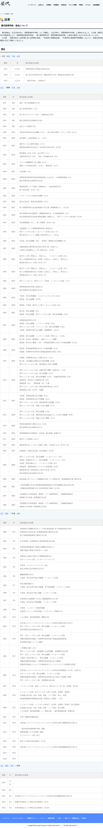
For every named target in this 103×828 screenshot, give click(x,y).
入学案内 (48, 5)
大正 (2, 87)
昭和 (8, 56)
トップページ (32, 5)
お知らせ (41, 5)
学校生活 (63, 5)
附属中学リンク (32, 818)
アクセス (88, 5)
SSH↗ (60, 818)
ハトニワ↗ (42, 818)
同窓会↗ (84, 818)
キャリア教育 (73, 5)
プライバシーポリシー (18, 818)
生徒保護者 (96, 5)
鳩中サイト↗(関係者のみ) (72, 818)
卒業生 (81, 5)
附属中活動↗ (51, 818)
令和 (18, 56)
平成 (13, 56)
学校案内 (56, 5)
